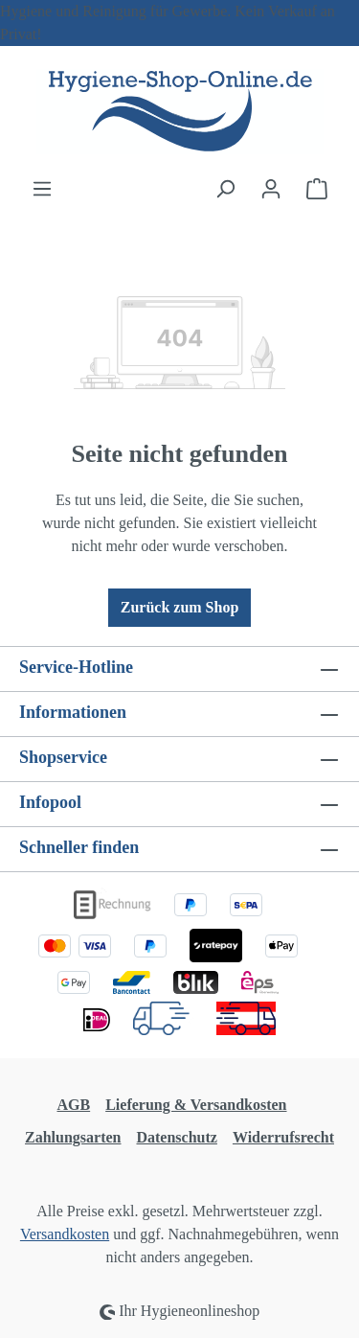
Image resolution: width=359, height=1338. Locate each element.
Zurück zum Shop (180, 607)
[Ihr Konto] (271, 189)
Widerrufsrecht (283, 1137)
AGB (73, 1104)
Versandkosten (64, 1234)
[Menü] (42, 189)
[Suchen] (225, 189)
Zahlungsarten (73, 1137)
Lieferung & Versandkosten (195, 1104)
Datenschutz (176, 1137)
